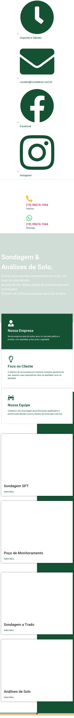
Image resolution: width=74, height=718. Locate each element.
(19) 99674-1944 (37, 205)
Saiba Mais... (9, 491)
